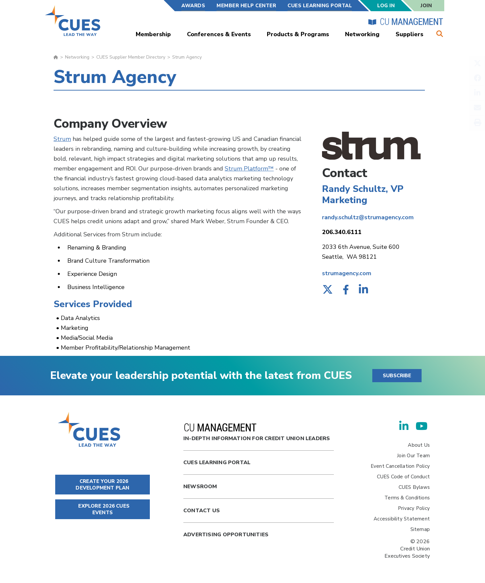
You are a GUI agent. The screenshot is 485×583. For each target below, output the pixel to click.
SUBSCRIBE (397, 375)
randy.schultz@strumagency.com (368, 217)
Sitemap (420, 529)
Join (426, 5)
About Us (419, 445)
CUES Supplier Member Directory (130, 57)
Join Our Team (413, 455)
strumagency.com (346, 273)
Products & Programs (298, 34)
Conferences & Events (219, 34)
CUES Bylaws (414, 487)
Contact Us (201, 510)
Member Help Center (246, 5)
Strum (62, 139)
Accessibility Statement (402, 519)
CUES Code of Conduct (403, 476)
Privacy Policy (414, 508)
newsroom (200, 486)
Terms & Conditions (407, 497)
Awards (193, 5)
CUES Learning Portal (320, 5)
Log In (386, 5)
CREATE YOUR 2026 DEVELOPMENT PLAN (102, 484)
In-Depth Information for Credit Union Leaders (256, 432)
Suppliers (409, 34)
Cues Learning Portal (216, 462)
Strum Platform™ (249, 168)
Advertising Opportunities (225, 534)
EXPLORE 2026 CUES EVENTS (102, 509)
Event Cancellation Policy (400, 466)
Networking (362, 34)
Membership (153, 34)
